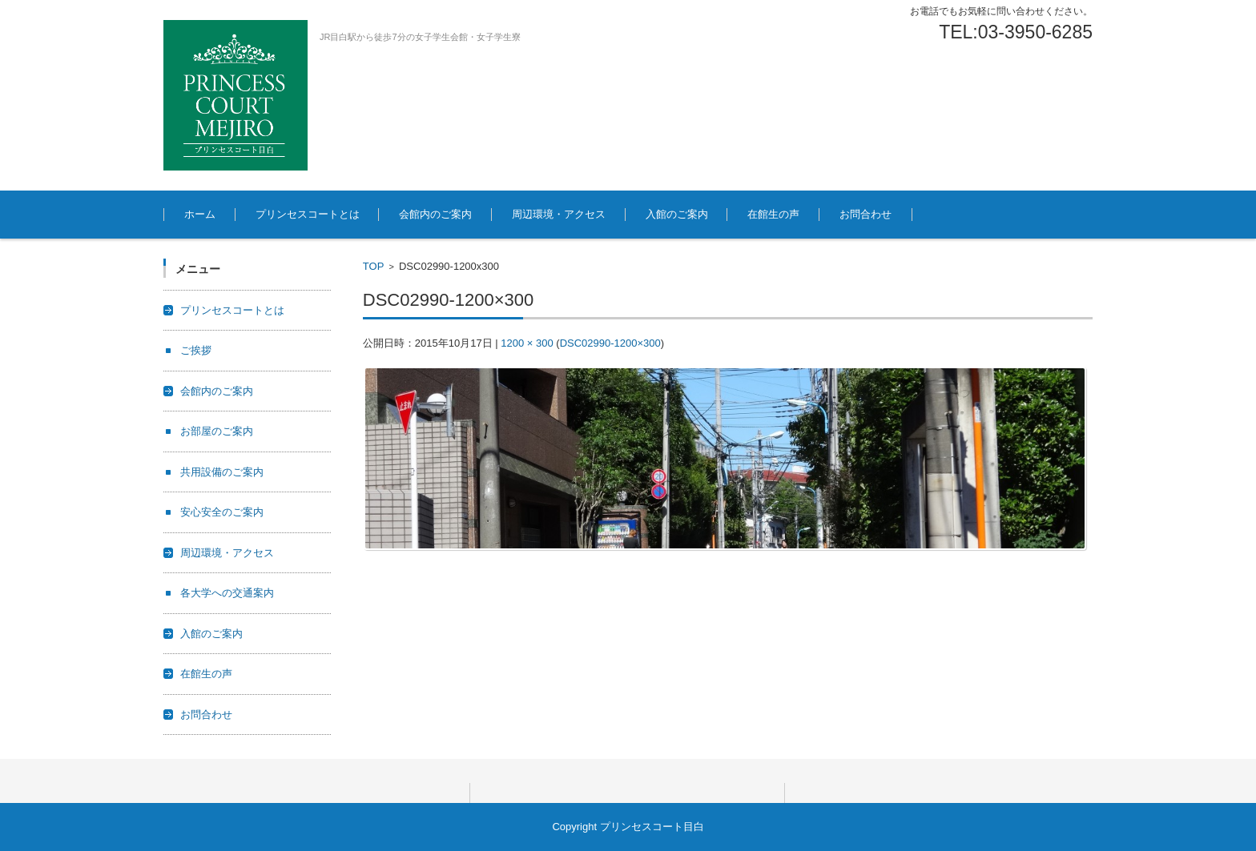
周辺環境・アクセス (559, 214)
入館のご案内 (677, 214)
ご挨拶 (195, 350)
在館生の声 (773, 214)
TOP (373, 266)
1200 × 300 (527, 343)
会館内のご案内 (435, 214)
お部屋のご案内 (216, 431)
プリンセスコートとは (308, 214)
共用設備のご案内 (222, 472)
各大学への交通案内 (227, 593)
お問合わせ (865, 214)
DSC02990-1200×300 (610, 343)
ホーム (199, 214)
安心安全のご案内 (222, 512)
